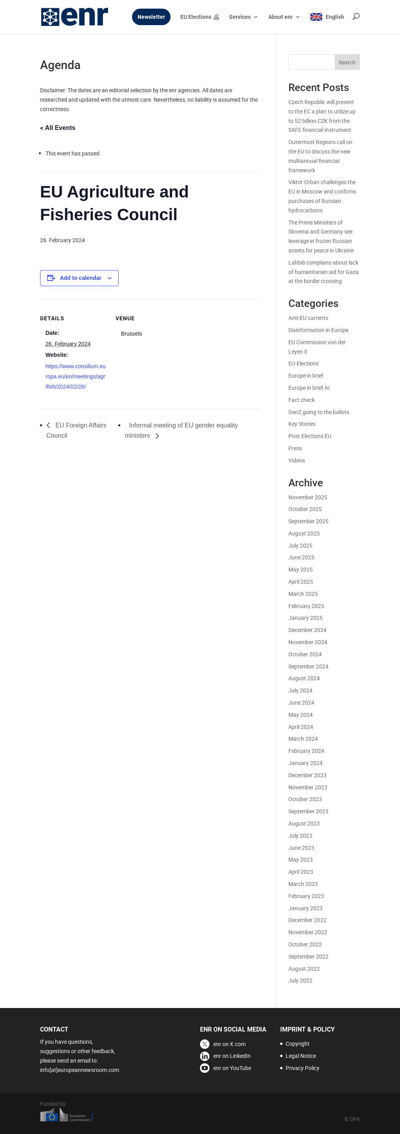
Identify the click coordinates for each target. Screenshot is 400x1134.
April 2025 (300, 581)
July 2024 (300, 690)
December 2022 (307, 920)
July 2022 (300, 980)
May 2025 (300, 569)
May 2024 (300, 714)
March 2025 (303, 593)
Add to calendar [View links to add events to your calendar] (80, 278)
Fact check (301, 400)
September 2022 (308, 956)
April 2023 (300, 871)
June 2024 (301, 702)
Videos (296, 460)
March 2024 (303, 738)
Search (347, 62)
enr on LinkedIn (232, 1055)
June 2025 (301, 557)
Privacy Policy (302, 1068)
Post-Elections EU (309, 436)
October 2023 (305, 799)
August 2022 (304, 968)
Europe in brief (305, 375)
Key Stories (302, 423)
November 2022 (307, 932)
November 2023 (307, 787)
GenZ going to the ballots (318, 412)
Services (240, 17)
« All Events (57, 127)
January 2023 (305, 908)
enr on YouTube (232, 1068)
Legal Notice (301, 1055)
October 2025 (305, 509)
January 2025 (305, 617)
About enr (280, 17)
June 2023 (301, 847)
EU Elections (195, 17)
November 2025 (307, 497)
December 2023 (307, 775)
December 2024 (307, 630)
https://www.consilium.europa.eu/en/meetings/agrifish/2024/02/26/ (76, 376)
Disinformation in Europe (318, 330)
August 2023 (304, 823)
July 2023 (300, 835)
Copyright (298, 1043)
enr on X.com (229, 1044)
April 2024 (300, 726)
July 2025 (300, 545)
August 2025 (304, 533)
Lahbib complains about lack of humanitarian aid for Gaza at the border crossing (323, 272)
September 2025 (308, 521)
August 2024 (304, 678)
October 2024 (305, 654)
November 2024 (307, 642)
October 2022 (305, 944)
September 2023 (308, 811)
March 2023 (303, 883)
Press (295, 448)
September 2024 (308, 666)
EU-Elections (303, 363)
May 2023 (300, 859)
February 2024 (306, 750)
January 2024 (305, 763)
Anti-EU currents (308, 317)
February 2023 (306, 896)
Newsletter (151, 17)
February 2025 (306, 606)
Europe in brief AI (309, 387)
